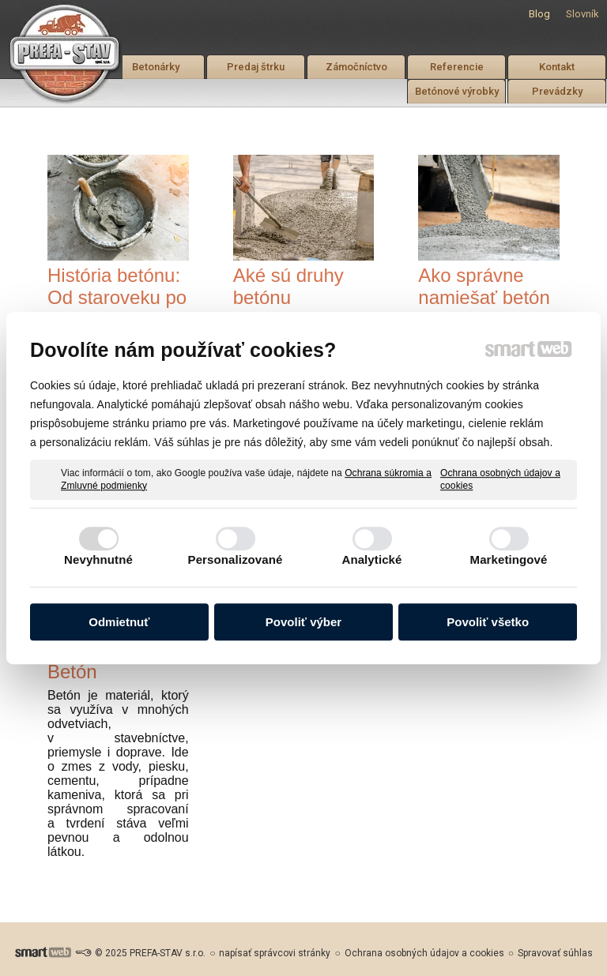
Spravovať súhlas (555, 953)
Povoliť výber (303, 622)
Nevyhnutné (98, 559)
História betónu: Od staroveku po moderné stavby (117, 297)
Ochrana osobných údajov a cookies (500, 479)
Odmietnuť (119, 622)
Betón (72, 671)
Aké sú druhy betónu (288, 286)
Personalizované (235, 559)
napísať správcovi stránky (274, 953)
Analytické (371, 559)
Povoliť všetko (488, 622)
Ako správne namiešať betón (483, 286)
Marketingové (509, 559)
